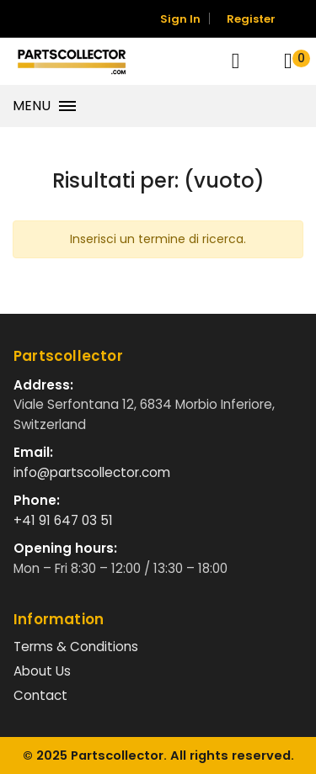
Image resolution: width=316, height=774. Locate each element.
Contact (40, 695)
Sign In (180, 19)
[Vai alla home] (72, 61)
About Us (42, 671)
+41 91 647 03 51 (63, 520)
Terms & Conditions (75, 646)
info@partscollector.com (91, 472)
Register (251, 19)
